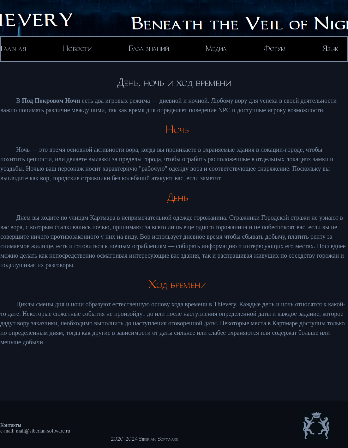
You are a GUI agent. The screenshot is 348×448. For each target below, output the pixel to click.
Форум (274, 48)
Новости (77, 48)
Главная (13, 48)
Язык (330, 48)
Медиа (216, 48)
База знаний (149, 48)
